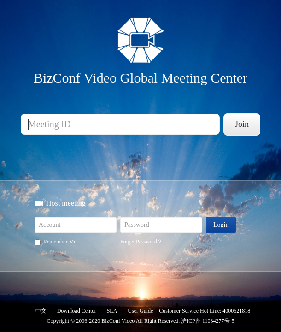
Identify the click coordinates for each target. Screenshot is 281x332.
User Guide (140, 311)
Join (242, 124)
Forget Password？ (141, 241)
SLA (112, 311)
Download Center (76, 311)
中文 (41, 311)
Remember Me (55, 241)
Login (220, 224)
